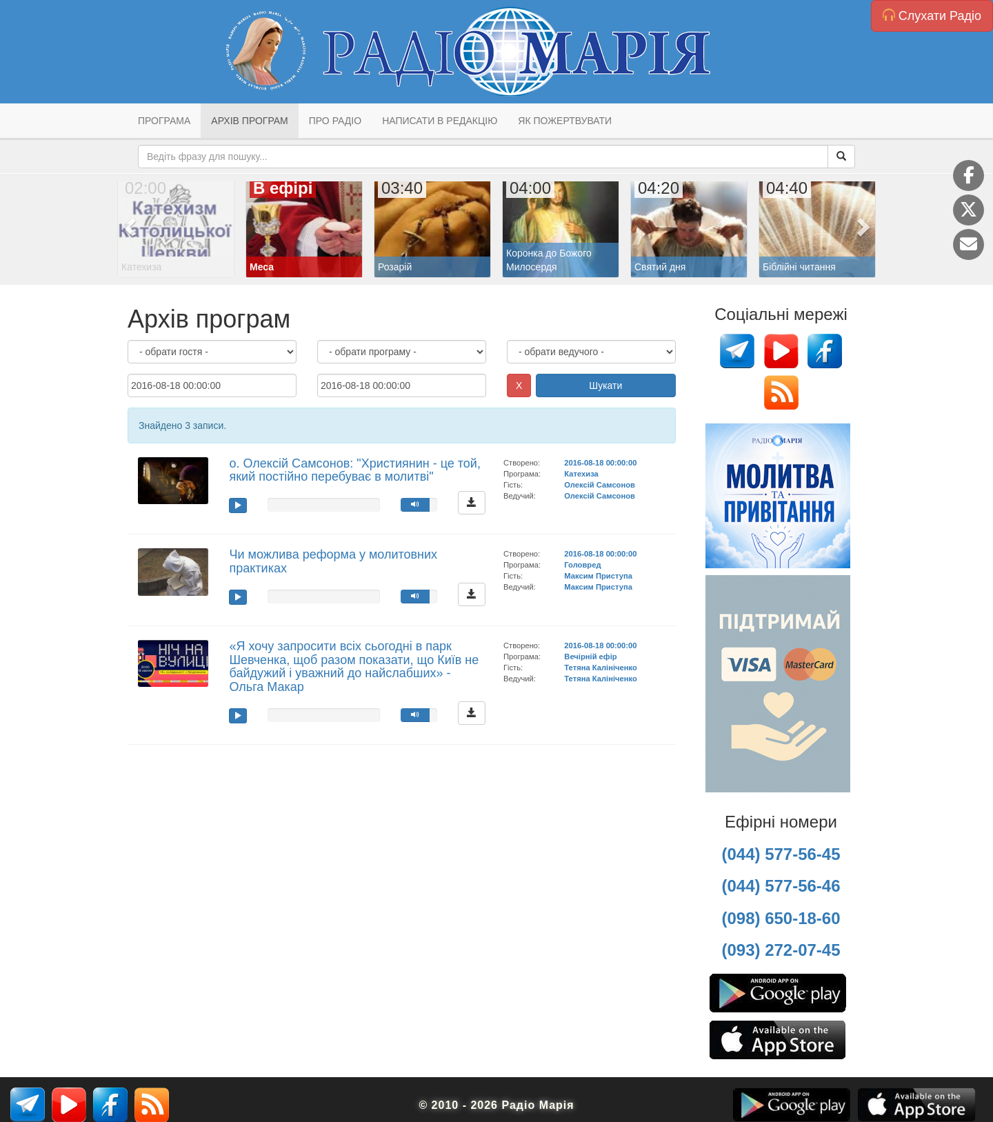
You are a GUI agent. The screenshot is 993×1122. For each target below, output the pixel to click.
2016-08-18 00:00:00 (600, 463)
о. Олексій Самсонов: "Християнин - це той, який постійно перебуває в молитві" (354, 470)
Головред (582, 565)
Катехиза (581, 474)
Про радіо (335, 120)
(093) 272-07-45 (780, 950)
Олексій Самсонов (599, 485)
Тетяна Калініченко (600, 667)
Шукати (605, 385)
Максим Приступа (598, 576)
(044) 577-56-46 (780, 885)
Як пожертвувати (565, 120)
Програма (164, 120)
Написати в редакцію (439, 120)
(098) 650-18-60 (780, 918)
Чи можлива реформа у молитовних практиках (333, 561)
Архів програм (249, 120)
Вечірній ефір (590, 656)
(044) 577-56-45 (780, 854)
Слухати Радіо (932, 15)
